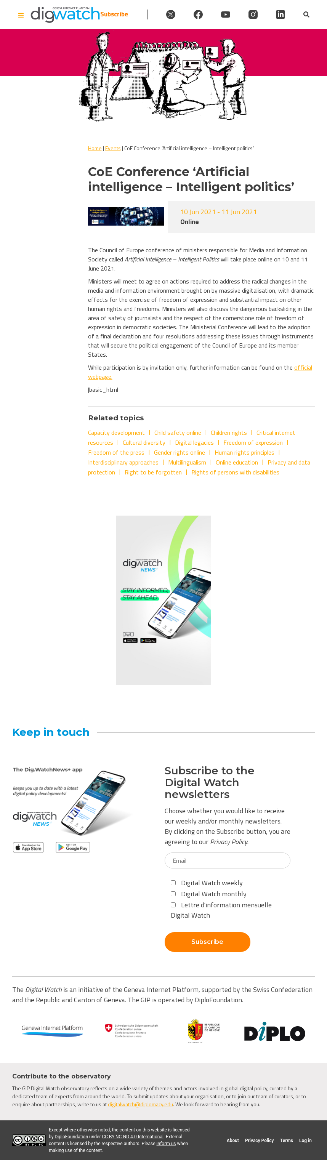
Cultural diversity (144, 442)
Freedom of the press (116, 452)
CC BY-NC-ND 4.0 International (133, 1136)
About (233, 1140)
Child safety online (177, 432)
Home (95, 148)
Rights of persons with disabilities (235, 472)
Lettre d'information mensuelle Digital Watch (221, 910)
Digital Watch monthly (209, 894)
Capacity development (116, 432)
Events (113, 148)
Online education (237, 462)
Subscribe (114, 14)
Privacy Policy (228, 841)
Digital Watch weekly (207, 883)
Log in (305, 1140)
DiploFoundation (71, 1136)
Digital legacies (194, 442)
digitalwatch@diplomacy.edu (140, 1104)
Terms (286, 1140)
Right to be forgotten (153, 472)
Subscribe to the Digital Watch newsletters (210, 782)
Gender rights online (179, 452)
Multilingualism (187, 462)
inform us (166, 1143)
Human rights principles (244, 452)
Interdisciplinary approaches (123, 462)
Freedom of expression (253, 442)
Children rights (229, 432)
